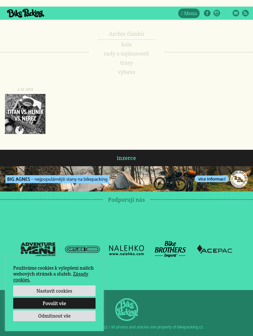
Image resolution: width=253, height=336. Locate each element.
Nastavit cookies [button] (54, 291)
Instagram (216, 13)
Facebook (207, 13)
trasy (126, 62)
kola (126, 44)
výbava (126, 72)
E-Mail (236, 13)
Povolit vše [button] (54, 303)
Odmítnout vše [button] (54, 316)
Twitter (226, 13)
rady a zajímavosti (126, 53)
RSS (245, 13)
